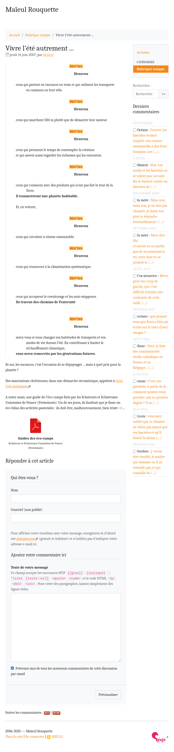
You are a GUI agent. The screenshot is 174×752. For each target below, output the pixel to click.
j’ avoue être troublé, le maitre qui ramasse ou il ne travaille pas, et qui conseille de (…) (149, 462)
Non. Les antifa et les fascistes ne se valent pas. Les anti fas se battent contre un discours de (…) (150, 176)
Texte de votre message (29, 567)
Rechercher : (142, 86)
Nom (14, 490)
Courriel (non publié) (26, 510)
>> (164, 94)
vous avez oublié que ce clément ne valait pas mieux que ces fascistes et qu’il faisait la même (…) (150, 427)
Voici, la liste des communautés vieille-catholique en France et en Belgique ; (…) (149, 357)
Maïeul (48, 55)
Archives (143, 52)
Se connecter (34, 737)
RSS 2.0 (55, 737)
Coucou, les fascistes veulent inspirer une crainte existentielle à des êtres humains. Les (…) (150, 141)
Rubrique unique (37, 35)
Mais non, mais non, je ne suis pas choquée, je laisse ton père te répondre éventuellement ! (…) (150, 211)
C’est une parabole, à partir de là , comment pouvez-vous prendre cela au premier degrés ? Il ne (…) (151, 392)
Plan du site (14, 737)
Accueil (14, 35)
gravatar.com (26, 539)
